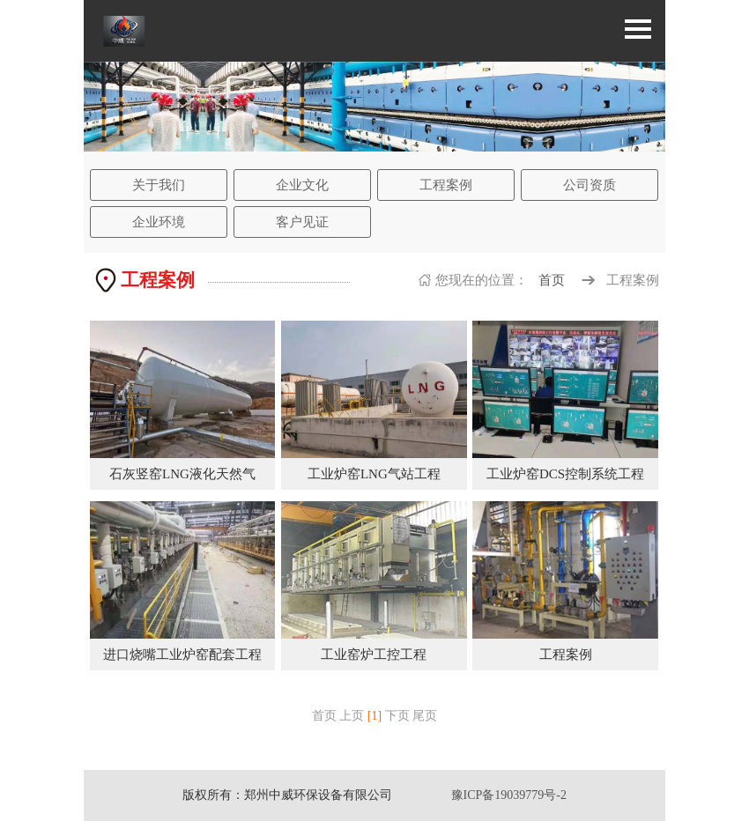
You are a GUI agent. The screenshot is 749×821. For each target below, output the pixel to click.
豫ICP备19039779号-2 (509, 795)
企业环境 (158, 222)
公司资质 (589, 185)
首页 (551, 280)
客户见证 (302, 222)
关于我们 (158, 185)
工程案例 (445, 185)
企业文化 (302, 185)
